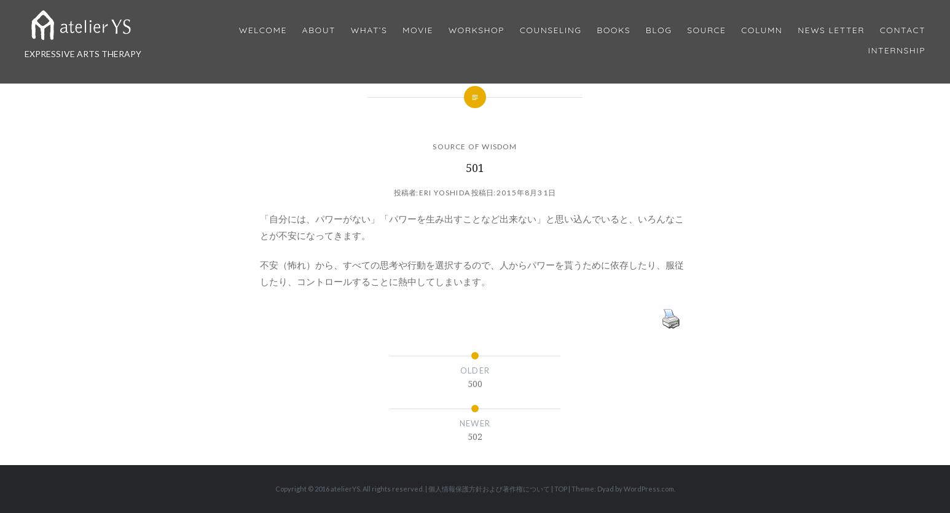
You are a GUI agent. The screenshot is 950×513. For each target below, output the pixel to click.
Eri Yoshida (444, 192)
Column (761, 30)
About (319, 30)
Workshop (476, 30)
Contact (902, 30)
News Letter (831, 30)
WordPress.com (649, 489)
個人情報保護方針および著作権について (489, 489)
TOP (560, 489)
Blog (659, 30)
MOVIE (417, 30)
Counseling (551, 30)
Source (706, 30)
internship (896, 50)
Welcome (263, 30)
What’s (369, 30)
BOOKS (613, 30)
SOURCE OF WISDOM (475, 146)
